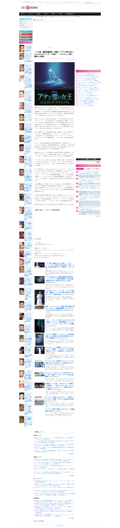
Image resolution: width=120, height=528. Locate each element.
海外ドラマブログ (46, 14)
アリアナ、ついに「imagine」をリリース (87, 97)
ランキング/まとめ (24, 27)
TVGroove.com (60, 525)
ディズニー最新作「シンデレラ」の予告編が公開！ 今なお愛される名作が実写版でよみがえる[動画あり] (59, 336)
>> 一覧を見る (97, 216)
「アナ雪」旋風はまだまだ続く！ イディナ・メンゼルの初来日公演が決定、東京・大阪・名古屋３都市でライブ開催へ (59, 265)
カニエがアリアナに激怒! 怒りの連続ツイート (88, 75)
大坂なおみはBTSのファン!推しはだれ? (86, 85)
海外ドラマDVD (53, 14)
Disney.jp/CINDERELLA (42, 257)
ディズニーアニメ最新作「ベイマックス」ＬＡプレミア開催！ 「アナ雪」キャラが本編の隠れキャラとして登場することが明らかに (59, 349)
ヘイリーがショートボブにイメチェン (86, 93)
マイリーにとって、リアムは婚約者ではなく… (88, 95)
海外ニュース (23, 21)
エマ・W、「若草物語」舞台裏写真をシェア (87, 102)
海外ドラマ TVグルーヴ (22, 14)
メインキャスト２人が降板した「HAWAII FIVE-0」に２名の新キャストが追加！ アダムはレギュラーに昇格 (89, 213)
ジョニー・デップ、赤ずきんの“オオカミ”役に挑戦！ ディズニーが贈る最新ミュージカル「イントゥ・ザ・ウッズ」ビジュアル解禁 (59, 322)
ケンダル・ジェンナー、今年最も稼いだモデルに (89, 88)
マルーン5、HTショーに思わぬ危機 (85, 105)
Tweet (50, 47)
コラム (60, 14)
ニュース (25, 16)
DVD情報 (22, 25)
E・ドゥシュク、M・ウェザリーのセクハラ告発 (88, 77)
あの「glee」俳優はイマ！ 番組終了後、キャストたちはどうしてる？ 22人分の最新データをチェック (89, 188)
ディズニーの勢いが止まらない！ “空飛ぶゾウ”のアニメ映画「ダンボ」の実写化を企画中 (59, 399)
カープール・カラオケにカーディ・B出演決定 (88, 80)
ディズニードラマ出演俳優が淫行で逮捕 (87, 79)
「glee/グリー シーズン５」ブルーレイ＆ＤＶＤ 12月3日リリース (50, 487)
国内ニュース (30, 16)
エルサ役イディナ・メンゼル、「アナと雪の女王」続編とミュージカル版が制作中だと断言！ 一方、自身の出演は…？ (59, 292)
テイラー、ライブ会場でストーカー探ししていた (89, 90)
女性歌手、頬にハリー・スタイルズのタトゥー (88, 84)
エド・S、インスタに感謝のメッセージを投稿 (88, 98)
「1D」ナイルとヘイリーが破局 (85, 92)
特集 (38, 14)
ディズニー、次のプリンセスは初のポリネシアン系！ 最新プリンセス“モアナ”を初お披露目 (59, 374)
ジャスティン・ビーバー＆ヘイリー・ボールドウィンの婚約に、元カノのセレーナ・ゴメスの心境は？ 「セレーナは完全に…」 (89, 180)
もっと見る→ (72, 453)
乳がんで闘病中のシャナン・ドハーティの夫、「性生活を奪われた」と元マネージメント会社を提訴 (89, 193)
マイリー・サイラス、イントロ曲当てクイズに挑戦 (89, 82)
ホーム (21, 16)
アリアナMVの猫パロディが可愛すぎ (86, 100)
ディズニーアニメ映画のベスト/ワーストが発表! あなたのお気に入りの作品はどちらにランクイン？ (59, 362)
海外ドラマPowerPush (69, 14)
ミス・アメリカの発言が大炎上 (85, 103)
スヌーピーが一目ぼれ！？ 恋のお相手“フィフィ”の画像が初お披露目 (51, 469)
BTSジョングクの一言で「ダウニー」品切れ (87, 87)
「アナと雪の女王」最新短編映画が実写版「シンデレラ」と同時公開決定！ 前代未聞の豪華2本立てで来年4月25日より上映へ (59, 278)
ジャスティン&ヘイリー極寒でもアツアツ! (87, 74)
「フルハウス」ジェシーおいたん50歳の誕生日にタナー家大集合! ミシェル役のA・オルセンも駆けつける (89, 198)
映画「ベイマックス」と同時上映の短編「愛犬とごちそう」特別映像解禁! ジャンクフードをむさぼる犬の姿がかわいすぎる (59, 308)
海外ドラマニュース (30, 14)
